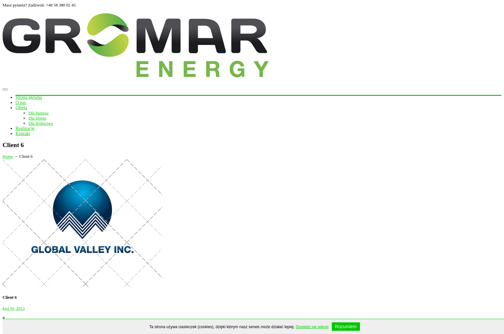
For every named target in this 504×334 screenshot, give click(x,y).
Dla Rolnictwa (40, 123)
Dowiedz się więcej (312, 327)
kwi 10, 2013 (14, 308)
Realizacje (25, 128)
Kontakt (23, 133)
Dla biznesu (38, 112)
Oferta (21, 107)
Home (8, 156)
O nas (21, 102)
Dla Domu (37, 118)
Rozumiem (346, 326)
